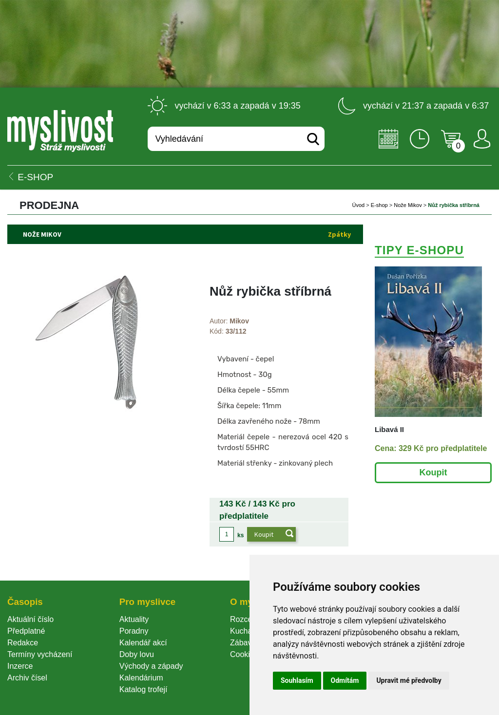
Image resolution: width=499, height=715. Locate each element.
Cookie (244, 654)
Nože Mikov (408, 205)
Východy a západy (151, 666)
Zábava (243, 643)
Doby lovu (136, 654)
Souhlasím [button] (297, 680)
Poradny (134, 631)
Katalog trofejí (143, 689)
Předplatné (26, 631)
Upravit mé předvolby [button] (408, 680)
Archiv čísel (27, 678)
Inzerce (20, 666)
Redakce (22, 643)
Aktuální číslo (30, 619)
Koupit (433, 472)
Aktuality (134, 619)
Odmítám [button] (345, 680)
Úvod (358, 205)
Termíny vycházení (39, 654)
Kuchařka (246, 631)
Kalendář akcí (143, 643)
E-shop (379, 205)
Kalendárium (141, 678)
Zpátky (339, 234)
